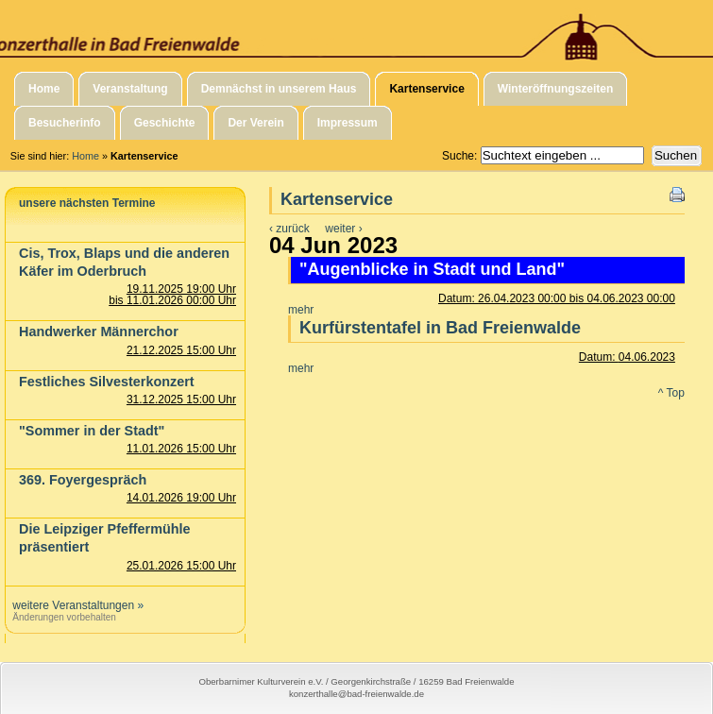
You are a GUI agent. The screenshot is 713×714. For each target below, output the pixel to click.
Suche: (461, 155)
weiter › (343, 228)
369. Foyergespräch (82, 479)
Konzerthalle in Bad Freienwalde (356, 31)
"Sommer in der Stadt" (91, 430)
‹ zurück (289, 228)
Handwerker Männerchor (98, 331)
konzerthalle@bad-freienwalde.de (356, 693)
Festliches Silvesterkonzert (107, 381)
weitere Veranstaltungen (73, 605)
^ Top (671, 393)
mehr (301, 309)
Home (85, 156)
